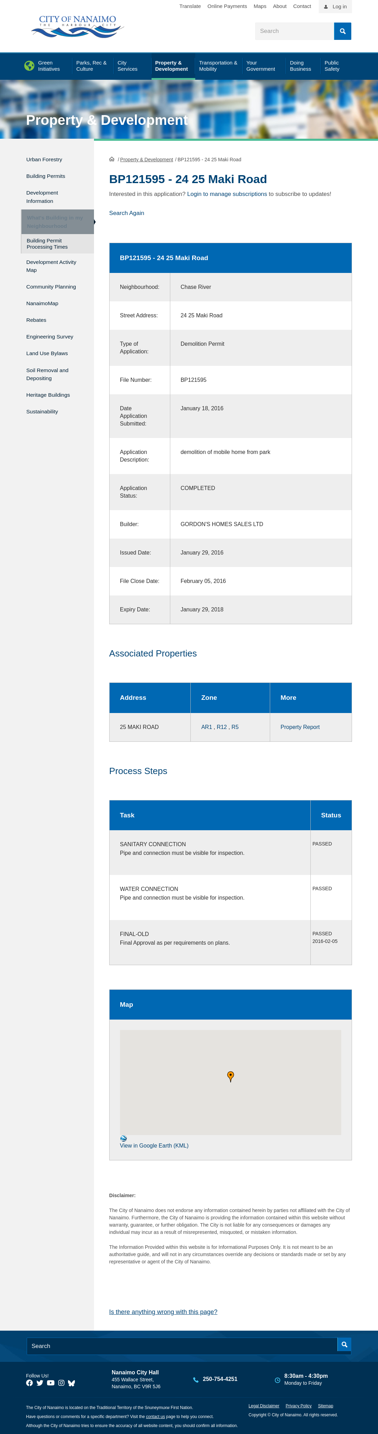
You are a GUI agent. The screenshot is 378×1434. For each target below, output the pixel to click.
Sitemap (325, 1405)
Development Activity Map (45, 265)
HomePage (111, 158)
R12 (222, 726)
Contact (302, 6)
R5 (235, 726)
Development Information (45, 192)
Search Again (126, 212)
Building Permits (50, 173)
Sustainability (45, 403)
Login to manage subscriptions (227, 193)
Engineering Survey (55, 336)
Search (342, 31)
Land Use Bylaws (51, 350)
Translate (190, 6)
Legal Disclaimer (264, 1405)
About (279, 6)
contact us (155, 1416)
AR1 (206, 726)
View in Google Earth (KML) (154, 1141)
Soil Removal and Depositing (52, 369)
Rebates (38, 321)
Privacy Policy (299, 1405)
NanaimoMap (45, 306)
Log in (340, 6)
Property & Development (107, 120)
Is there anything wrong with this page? (163, 1310)
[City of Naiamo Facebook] (29, 1382)
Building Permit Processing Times (47, 244)
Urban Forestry (48, 158)
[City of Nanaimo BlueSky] (73, 1382)
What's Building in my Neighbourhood (51, 218)
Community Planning (42, 287)
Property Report (300, 726)
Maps (260, 6)
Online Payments (227, 6)
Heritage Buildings (52, 388)
